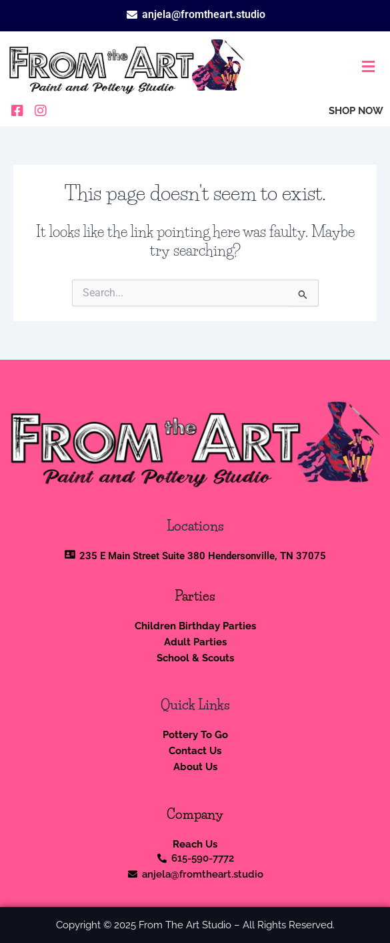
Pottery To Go (195, 734)
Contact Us (195, 750)
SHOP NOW (356, 110)
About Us (195, 766)
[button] (319, 67)
